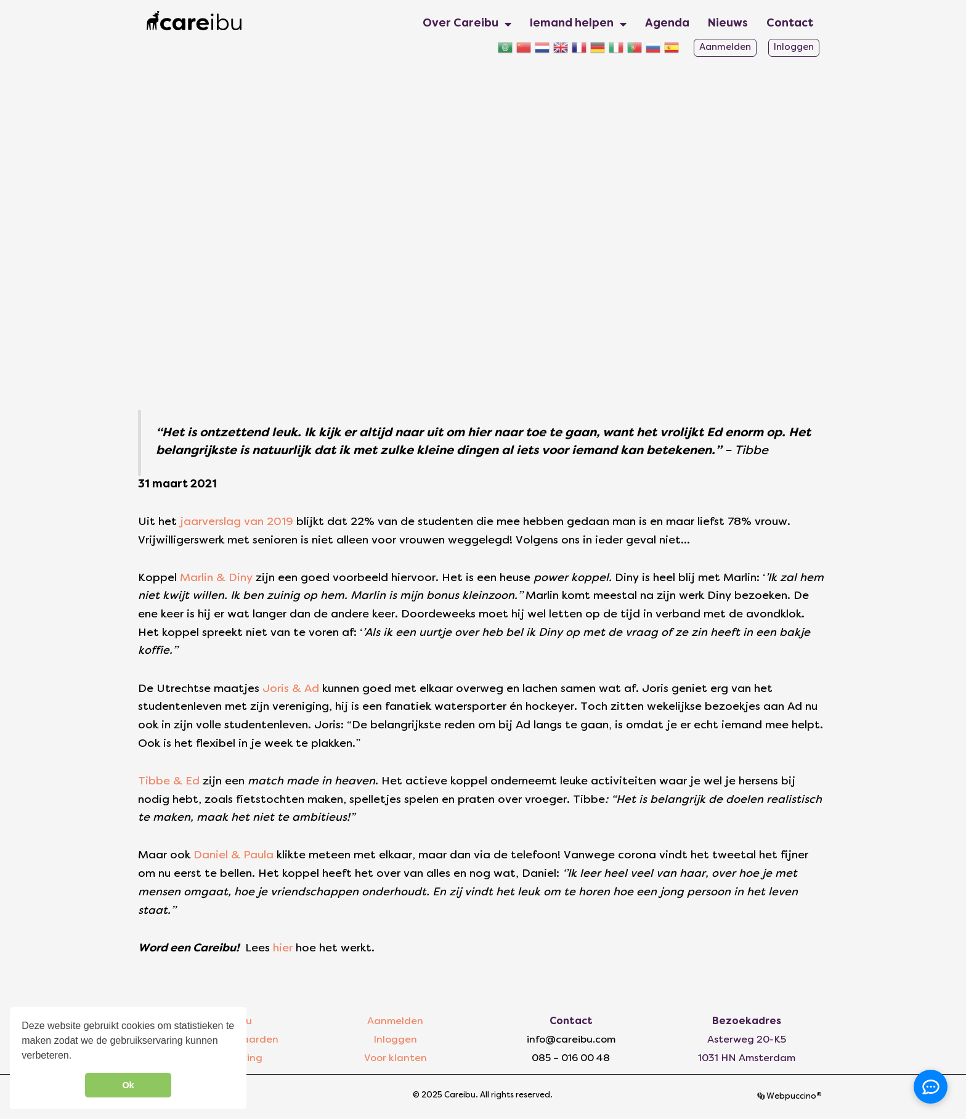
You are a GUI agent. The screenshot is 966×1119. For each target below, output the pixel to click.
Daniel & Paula (232, 855)
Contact (789, 23)
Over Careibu (467, 24)
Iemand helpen (578, 24)
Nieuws (728, 23)
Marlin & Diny (215, 578)
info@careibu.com (571, 1040)
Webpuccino (793, 1097)
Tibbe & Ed (169, 781)
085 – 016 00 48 (571, 1059)
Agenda (667, 23)
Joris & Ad (289, 689)
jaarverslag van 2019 (235, 522)
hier (284, 948)
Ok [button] (128, 1085)
